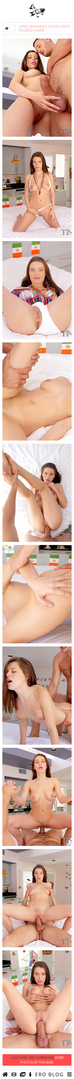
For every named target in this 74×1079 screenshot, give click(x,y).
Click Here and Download (37, 1059)
